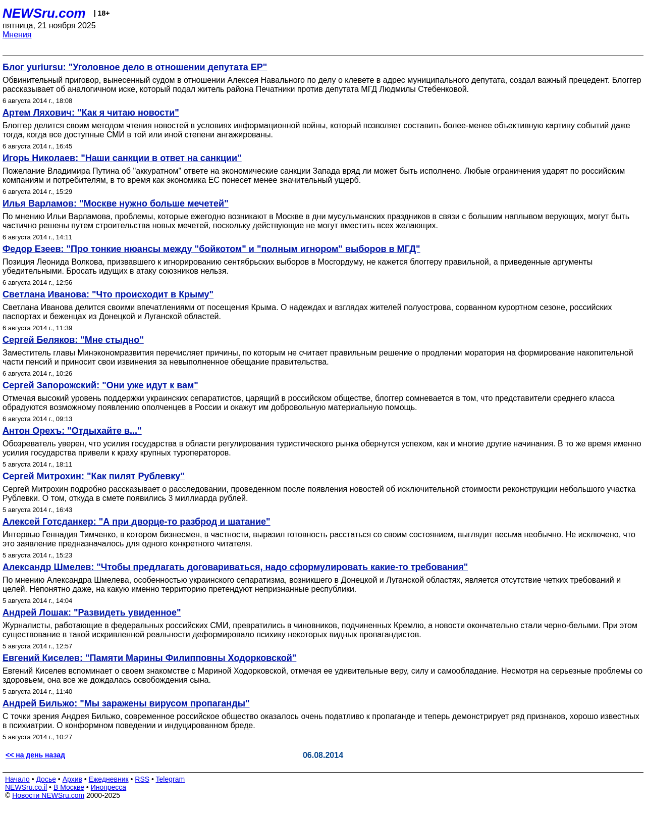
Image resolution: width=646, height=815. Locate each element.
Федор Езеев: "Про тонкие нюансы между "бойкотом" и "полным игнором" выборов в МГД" (211, 249)
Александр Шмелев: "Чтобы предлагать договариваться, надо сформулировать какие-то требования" (235, 567)
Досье (46, 779)
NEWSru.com (44, 13)
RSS (142, 779)
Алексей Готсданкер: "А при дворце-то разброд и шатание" (137, 522)
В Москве (68, 787)
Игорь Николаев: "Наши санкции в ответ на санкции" (122, 158)
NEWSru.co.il (26, 787)
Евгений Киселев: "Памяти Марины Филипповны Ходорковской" (149, 658)
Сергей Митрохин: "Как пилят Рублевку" (94, 476)
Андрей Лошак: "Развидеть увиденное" (92, 612)
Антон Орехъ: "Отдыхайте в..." (72, 431)
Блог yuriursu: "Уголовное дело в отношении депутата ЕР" (135, 67)
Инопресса (109, 787)
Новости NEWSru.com (48, 795)
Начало (17, 779)
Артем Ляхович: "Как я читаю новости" (91, 113)
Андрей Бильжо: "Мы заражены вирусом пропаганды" (126, 703)
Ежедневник (109, 779)
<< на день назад (35, 755)
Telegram (170, 779)
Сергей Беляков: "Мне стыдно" (73, 340)
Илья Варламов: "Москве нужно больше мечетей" (116, 203)
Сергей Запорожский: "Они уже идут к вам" (100, 385)
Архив (72, 779)
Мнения (17, 34)
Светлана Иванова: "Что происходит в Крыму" (108, 294)
